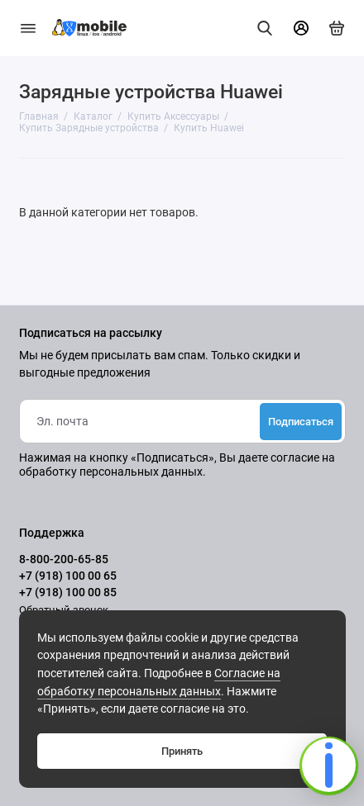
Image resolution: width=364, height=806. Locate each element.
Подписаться (300, 421)
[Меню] (28, 28)
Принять (182, 751)
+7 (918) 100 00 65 (68, 575)
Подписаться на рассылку (90, 333)
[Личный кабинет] (301, 28)
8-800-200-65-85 (63, 559)
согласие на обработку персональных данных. (177, 464)
